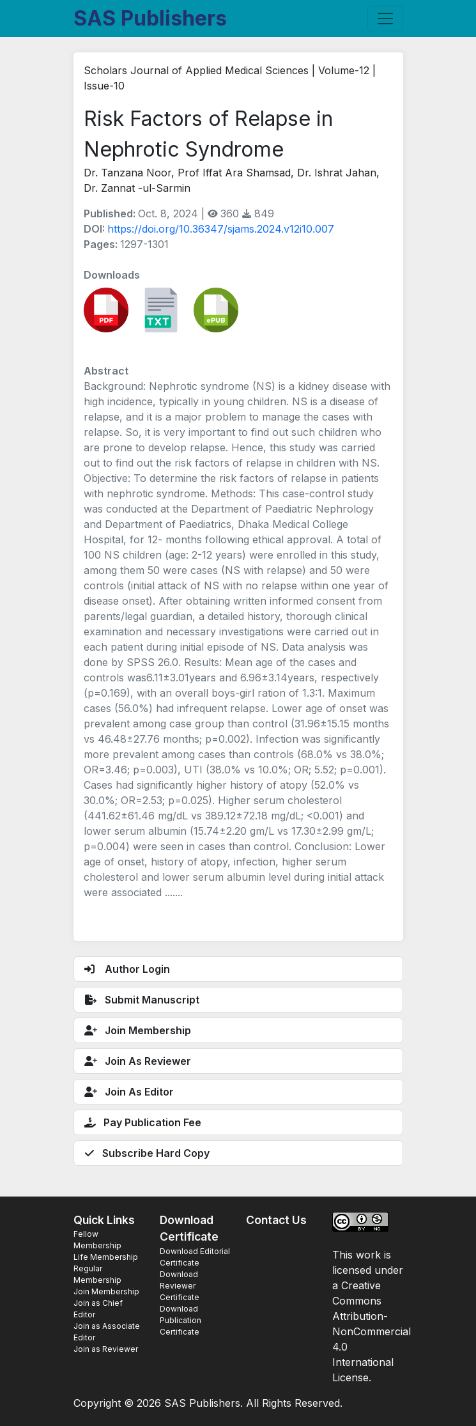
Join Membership (106, 1291)
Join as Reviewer (105, 1349)
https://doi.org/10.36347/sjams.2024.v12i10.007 (220, 228)
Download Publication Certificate (180, 1320)
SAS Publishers (150, 18)
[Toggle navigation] (385, 18)
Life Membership (105, 1257)
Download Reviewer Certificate (179, 1285)
